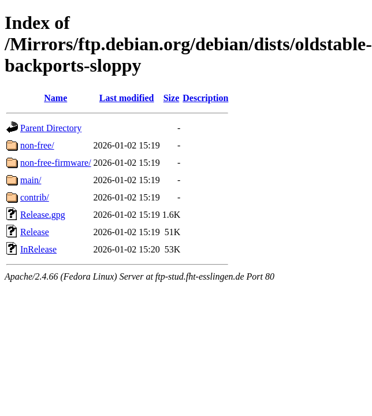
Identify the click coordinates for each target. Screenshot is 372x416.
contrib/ (34, 197)
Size (171, 98)
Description (205, 98)
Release (34, 232)
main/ (30, 180)
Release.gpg (42, 215)
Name (55, 98)
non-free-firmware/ (55, 163)
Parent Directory (50, 128)
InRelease (38, 249)
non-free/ (37, 145)
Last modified (126, 98)
